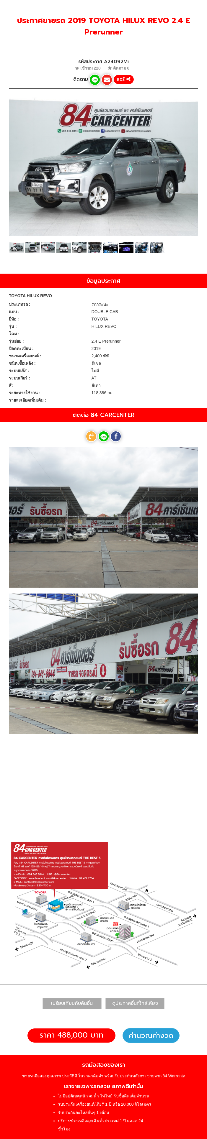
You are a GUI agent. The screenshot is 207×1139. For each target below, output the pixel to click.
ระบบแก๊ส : (19, 370)
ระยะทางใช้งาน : (24, 392)
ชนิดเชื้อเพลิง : (22, 363)
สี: (11, 385)
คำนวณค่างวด (151, 1035)
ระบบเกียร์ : (19, 378)
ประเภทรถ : (19, 304)
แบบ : (14, 311)
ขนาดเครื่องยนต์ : (25, 356)
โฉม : (14, 333)
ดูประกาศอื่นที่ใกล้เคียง (135, 1003)
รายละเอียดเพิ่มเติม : (27, 400)
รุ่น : (13, 326)
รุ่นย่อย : (16, 341)
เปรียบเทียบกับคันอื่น (72, 1003)
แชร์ (124, 79)
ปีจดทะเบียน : (21, 348)
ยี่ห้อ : (14, 319)
